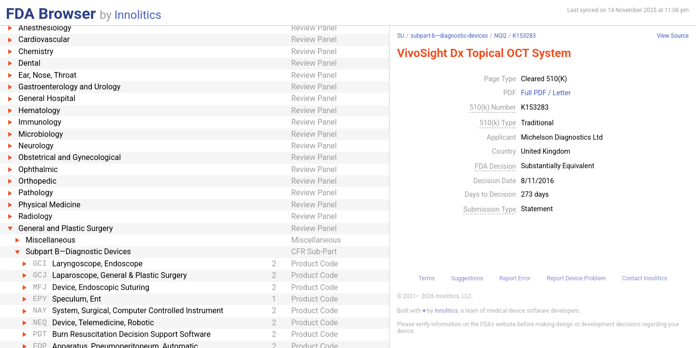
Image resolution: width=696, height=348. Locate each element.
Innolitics (138, 15)
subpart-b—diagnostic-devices (449, 35)
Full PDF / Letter (546, 93)
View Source (673, 36)
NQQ (500, 35)
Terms (427, 278)
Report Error (514, 278)
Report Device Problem (576, 278)
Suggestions (467, 278)
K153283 (524, 35)
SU (400, 35)
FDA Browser (51, 13)
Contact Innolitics (644, 278)
